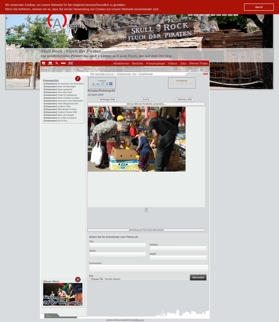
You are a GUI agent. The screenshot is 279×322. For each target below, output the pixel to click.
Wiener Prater (198, 63)
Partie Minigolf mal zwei (67, 104)
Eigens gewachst (64, 89)
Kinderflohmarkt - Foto (126, 74)
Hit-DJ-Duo (62, 121)
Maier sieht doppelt (65, 115)
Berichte (137, 63)
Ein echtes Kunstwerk (66, 118)
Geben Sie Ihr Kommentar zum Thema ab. (113, 236)
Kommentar (95, 263)
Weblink (154, 244)
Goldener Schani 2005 (67, 112)
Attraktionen (121, 63)
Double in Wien (64, 106)
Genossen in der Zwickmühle (70, 101)
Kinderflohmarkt (146, 74)
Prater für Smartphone (67, 95)
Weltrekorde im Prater (67, 109)
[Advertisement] (63, 146)
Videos (172, 63)
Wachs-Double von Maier (68, 98)
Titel (91, 241)
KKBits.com (138, 320)
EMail (153, 254)
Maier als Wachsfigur (66, 86)
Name (92, 250)
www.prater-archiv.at (104, 74)
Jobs (183, 63)
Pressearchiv (51, 80)
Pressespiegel (155, 63)
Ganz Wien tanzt (64, 92)
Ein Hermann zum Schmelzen (70, 84)
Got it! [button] (259, 7)
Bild (91, 277)
